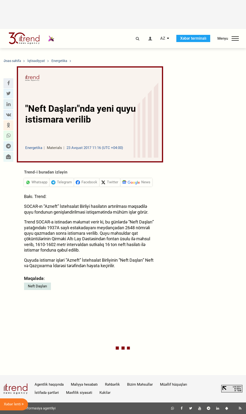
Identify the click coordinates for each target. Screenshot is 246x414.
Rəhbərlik (112, 384)
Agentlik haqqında (49, 384)
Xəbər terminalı (193, 38)
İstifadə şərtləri (47, 392)
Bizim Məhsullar (140, 384)
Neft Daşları (37, 286)
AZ (162, 38)
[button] (8, 83)
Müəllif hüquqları (173, 384)
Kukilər (105, 392)
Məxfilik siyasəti (79, 392)
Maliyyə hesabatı (84, 384)
